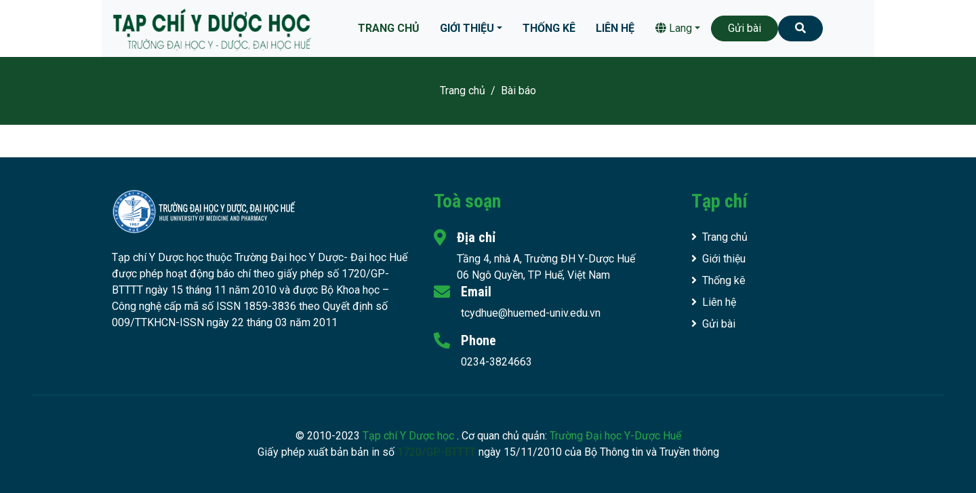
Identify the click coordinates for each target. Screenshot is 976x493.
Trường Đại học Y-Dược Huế (615, 435)
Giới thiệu (467, 28)
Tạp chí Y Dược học (410, 435)
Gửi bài (744, 28)
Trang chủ (389, 28)
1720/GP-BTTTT (436, 452)
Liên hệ (615, 28)
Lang (673, 28)
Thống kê (549, 28)
